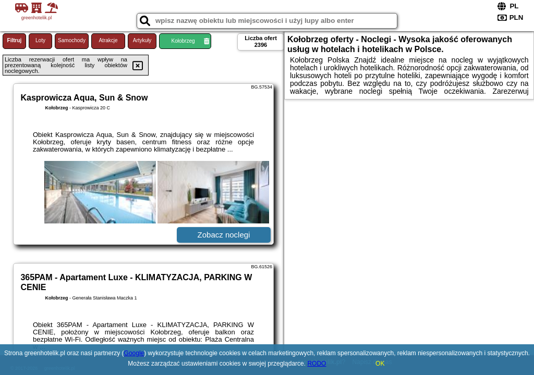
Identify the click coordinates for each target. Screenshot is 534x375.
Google (134, 353)
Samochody (72, 40)
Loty (40, 40)
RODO (316, 363)
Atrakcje (108, 40)
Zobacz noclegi (224, 234)
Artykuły (142, 40)
